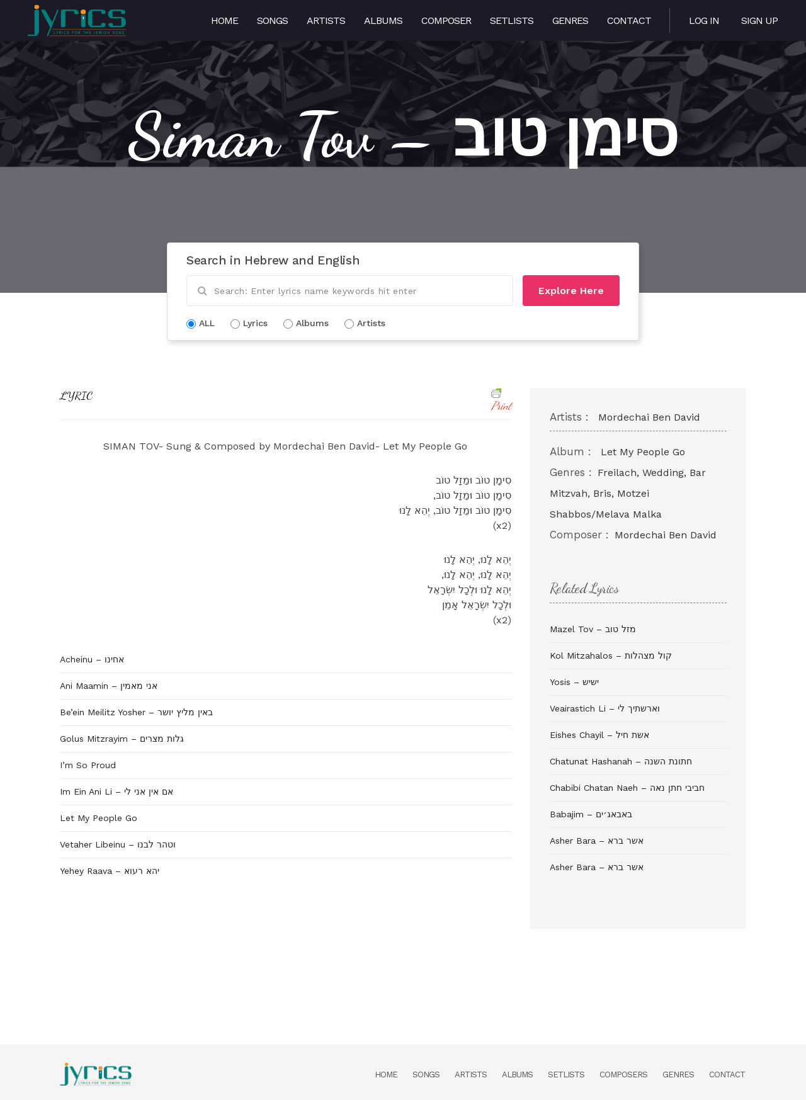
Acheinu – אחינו (92, 659)
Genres (570, 20)
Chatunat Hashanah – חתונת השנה (621, 761)
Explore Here (571, 291)
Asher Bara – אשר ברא (597, 841)
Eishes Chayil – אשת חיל (599, 735)
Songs (272, 20)
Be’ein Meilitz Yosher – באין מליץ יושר (136, 712)
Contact (629, 20)
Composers (623, 1074)
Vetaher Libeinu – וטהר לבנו (118, 844)
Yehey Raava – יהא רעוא (109, 871)
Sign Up (759, 20)
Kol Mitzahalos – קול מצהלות (611, 655)
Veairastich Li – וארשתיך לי (605, 708)
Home (224, 20)
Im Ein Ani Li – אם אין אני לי (116, 791)
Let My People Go (98, 818)
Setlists (511, 20)
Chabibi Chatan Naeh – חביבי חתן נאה (627, 788)
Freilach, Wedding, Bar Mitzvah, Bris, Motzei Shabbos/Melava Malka (628, 493)
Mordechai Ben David (649, 417)
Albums (383, 20)
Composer (446, 20)
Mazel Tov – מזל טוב (593, 629)
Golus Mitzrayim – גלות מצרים (122, 739)
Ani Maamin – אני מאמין (108, 686)
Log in (704, 20)
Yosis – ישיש (574, 682)
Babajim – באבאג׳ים (591, 814)
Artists (326, 20)
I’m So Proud (88, 765)
